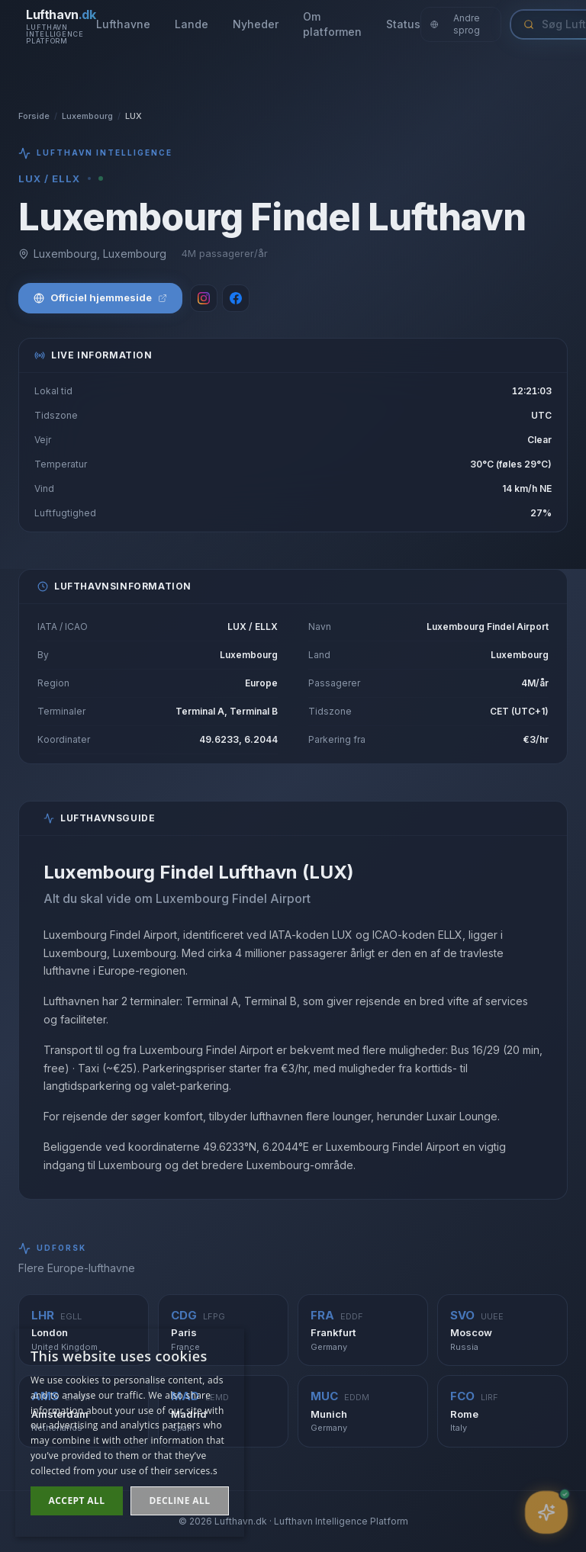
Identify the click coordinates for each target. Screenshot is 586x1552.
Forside (34, 116)
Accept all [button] (77, 1500)
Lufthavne (123, 24)
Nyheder (256, 24)
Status (403, 24)
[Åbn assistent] (546, 1512)
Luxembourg (87, 116)
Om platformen (332, 24)
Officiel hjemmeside (100, 297)
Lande (191, 24)
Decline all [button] (180, 1500)
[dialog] (129, 1433)
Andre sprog (455, 24)
